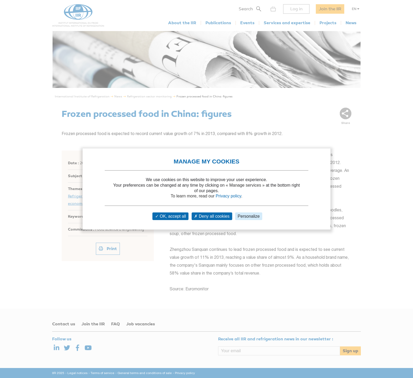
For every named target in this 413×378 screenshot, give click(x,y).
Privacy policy (228, 196)
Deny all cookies (211, 216)
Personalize (249, 216)
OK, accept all (170, 216)
